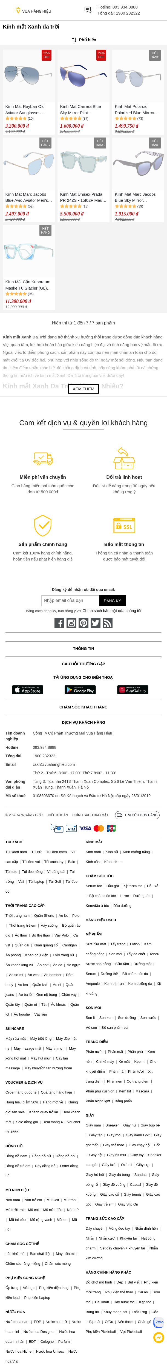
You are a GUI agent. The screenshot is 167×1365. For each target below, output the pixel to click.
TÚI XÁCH (13, 842)
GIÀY (90, 1115)
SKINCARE (14, 1029)
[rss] (108, 623)
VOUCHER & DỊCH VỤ (24, 1082)
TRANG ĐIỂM (97, 1042)
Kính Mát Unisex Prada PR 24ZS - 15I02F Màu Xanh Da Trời (81, 198)
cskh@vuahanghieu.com (54, 764)
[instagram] (71, 623)
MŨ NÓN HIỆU (17, 1190)
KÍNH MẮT (94, 842)
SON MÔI (93, 1008)
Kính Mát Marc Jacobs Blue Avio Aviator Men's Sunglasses (26, 198)
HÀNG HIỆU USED (101, 920)
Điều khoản (58, 815)
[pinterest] (83, 623)
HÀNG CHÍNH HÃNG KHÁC (108, 1272)
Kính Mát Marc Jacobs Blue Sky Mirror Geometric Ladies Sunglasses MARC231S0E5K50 (135, 198)
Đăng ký (112, 601)
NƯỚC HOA (15, 1312)
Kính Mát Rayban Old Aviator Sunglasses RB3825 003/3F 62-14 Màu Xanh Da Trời (25, 110)
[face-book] (59, 623)
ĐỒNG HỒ (13, 1146)
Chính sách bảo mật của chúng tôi (111, 611)
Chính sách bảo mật (90, 815)
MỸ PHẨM (94, 934)
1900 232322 (128, 13)
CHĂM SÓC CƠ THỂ (22, 1244)
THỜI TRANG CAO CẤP (25, 906)
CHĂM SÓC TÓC (100, 876)
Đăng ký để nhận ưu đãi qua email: (83, 589)
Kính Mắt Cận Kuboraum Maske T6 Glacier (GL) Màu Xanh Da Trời (27, 285)
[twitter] (95, 623)
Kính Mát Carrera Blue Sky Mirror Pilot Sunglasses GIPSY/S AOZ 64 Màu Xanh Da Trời (80, 110)
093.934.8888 (125, 7)
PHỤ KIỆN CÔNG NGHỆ (25, 1278)
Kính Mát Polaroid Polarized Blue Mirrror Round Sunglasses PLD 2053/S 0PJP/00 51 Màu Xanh (137, 110)
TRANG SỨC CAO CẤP (105, 1219)
